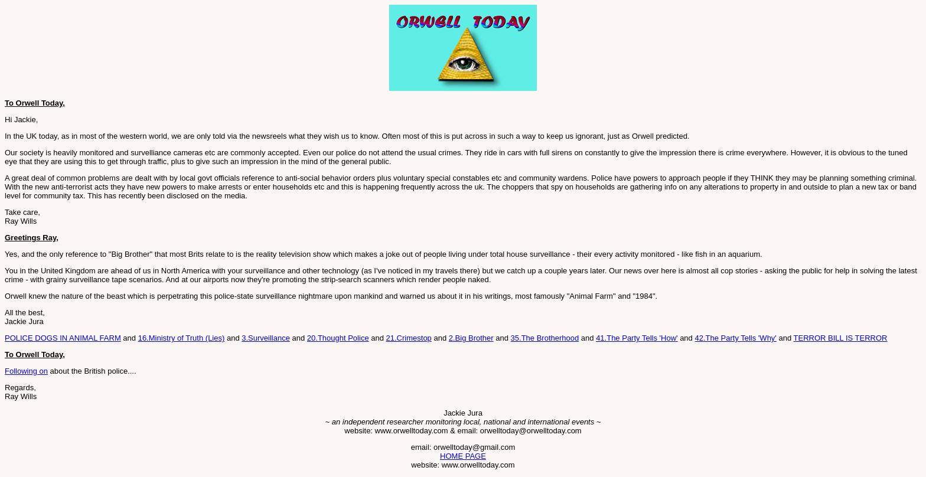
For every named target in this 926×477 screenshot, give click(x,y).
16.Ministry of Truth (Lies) (181, 338)
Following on (26, 371)
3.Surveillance (266, 338)
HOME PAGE (463, 456)
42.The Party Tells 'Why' (735, 338)
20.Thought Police (338, 338)
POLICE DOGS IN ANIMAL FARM (63, 338)
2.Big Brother (471, 338)
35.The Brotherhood (545, 338)
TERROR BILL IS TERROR (841, 338)
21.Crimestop (409, 338)
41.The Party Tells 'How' (636, 338)
